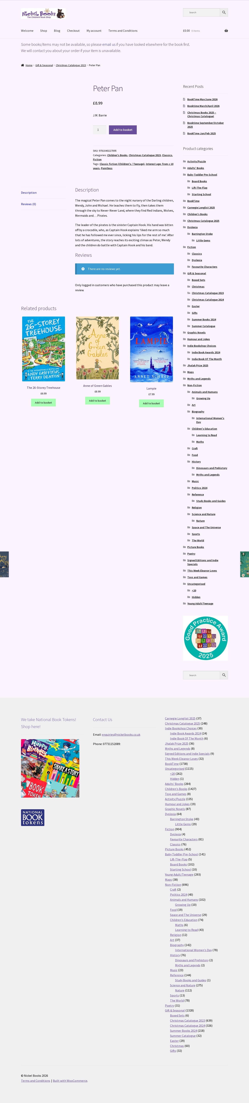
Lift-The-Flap (199, 187)
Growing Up (203, 398)
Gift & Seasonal (44, 65)
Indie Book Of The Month (207, 359)
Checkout (73, 31)
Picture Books (195, 547)
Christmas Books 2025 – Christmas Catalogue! (201, 114)
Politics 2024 (199, 488)
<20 (194, 590)
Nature (200, 520)
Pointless (106, 168)
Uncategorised (196, 584)
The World (198, 540)
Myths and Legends (199, 378)
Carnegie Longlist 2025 (201, 207)
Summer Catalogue (203, 326)
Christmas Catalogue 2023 (71, 65)
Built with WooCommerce (70, 1081)
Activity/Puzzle (196, 161)
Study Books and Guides (211, 501)
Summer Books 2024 (204, 319)
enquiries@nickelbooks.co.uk (121, 734)
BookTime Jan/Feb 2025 (201, 133)
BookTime (193, 201)
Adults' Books (195, 168)
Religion (197, 507)
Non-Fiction (194, 385)
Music (195, 481)
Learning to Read (206, 435)
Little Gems (203, 240)
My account (94, 31)
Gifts (194, 313)
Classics (167, 155)
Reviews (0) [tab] (28, 204)
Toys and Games (197, 577)
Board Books (199, 181)
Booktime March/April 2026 (203, 106)
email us (109, 44)
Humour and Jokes (198, 339)
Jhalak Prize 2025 (197, 365)
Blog (57, 31)
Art (194, 405)
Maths (200, 441)
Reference (198, 494)
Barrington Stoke (202, 234)
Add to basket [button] (43, 402)
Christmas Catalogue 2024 (208, 299)
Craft (195, 448)
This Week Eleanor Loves (202, 570)
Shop (43, 31)
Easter (196, 306)
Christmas (198, 286)
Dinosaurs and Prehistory (211, 468)
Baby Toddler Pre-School (202, 174)
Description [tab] (29, 192)
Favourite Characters (204, 266)
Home (29, 65)
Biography (198, 411)
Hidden (196, 597)
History (196, 461)
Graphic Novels (196, 332)
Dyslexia (192, 227)
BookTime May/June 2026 (202, 99)
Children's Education (204, 428)
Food (195, 455)
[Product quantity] (99, 129)
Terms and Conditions (123, 31)
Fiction (97, 159)
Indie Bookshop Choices (201, 345)
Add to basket (122, 130)
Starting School (201, 194)
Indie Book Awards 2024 (206, 352)
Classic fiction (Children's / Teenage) (122, 164)
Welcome (27, 31)
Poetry (191, 553)
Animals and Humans (205, 392)
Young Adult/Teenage (200, 603)
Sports (196, 534)
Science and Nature (203, 514)
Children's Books (117, 155)
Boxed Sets (198, 280)
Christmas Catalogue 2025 (203, 221)
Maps (190, 372)
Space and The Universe (206, 527)
